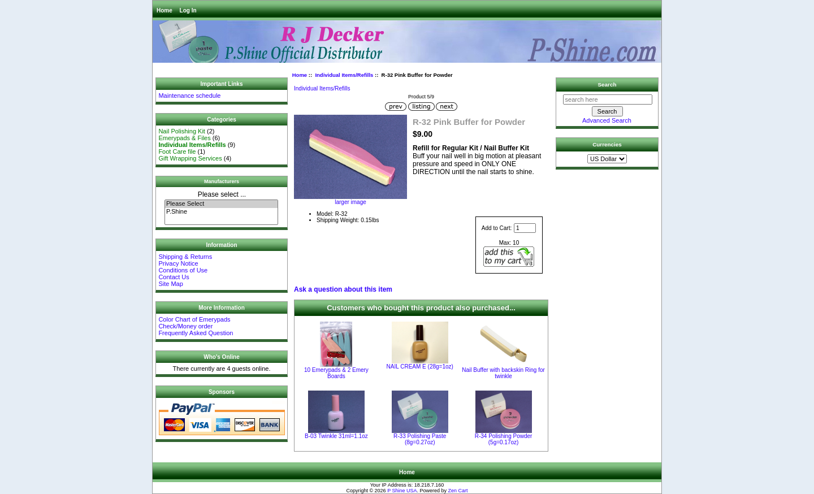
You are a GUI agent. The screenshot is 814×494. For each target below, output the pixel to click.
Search (607, 84)
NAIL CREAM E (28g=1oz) (420, 366)
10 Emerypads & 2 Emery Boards (336, 373)
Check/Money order (185, 326)
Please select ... (222, 194)
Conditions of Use (182, 270)
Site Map (170, 283)
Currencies (607, 144)
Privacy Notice (178, 263)
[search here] (607, 99)
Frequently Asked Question (195, 333)
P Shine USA (402, 490)
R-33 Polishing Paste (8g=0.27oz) (419, 439)
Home (164, 10)
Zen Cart (458, 490)
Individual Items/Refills (344, 75)
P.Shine (221, 212)
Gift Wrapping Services (190, 158)
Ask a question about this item (343, 289)
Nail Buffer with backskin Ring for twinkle (503, 373)
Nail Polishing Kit (181, 131)
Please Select (221, 204)
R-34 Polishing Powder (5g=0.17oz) (503, 439)
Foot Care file (177, 151)
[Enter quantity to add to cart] (525, 228)
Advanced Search (606, 120)
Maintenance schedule (189, 95)
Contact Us (173, 277)
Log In (188, 10)
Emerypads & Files (184, 138)
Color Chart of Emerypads (194, 319)
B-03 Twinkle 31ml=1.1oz (336, 436)
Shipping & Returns (185, 256)
